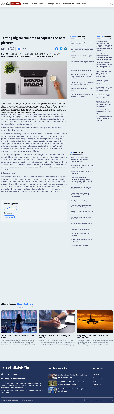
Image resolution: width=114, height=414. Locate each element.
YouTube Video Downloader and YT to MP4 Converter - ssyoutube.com (81, 195)
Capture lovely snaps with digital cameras (82, 93)
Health (41, 4)
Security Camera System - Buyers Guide (82, 57)
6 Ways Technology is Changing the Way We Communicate (81, 221)
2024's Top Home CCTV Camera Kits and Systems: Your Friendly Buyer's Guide (81, 50)
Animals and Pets (68, 4)
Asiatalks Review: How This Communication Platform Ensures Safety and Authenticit (104, 113)
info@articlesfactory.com (14, 389)
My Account (97, 385)
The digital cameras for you (80, 209)
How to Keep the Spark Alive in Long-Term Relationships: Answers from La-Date (104, 80)
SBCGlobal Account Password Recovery (81, 244)
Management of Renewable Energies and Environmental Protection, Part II (80, 164)
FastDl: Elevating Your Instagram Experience (82, 250)
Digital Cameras (76, 69)
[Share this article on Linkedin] (65, 48)
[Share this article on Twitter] (61, 48)
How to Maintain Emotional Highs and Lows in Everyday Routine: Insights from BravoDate (103, 58)
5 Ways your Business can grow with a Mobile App (81, 177)
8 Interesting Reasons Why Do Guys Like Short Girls (104, 121)
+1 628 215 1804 (9, 385)
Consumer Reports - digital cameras (80, 64)
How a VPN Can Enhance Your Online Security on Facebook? (81, 171)
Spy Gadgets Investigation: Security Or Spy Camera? (80, 43)
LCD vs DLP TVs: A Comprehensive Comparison (82, 233)
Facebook (76, 411)
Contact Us (97, 396)
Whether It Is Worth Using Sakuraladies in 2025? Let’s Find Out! (103, 105)
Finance (34, 4)
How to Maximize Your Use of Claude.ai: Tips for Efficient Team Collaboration (82, 203)
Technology (50, 4)
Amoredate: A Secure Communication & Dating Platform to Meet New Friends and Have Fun (104, 69)
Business (26, 4)
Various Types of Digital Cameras (82, 73)
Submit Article (81, 4)
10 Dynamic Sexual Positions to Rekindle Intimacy (103, 88)
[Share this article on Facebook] (56, 48)
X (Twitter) (86, 411)
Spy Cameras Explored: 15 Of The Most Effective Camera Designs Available (82, 79)
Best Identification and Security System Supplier (81, 227)
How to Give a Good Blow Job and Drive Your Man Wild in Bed (104, 129)
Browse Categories (100, 389)
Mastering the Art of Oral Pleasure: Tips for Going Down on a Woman (103, 96)
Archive (96, 392)
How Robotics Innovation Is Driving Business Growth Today (81, 215)
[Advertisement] (57, 20)
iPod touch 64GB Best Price (80, 256)
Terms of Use (97, 411)
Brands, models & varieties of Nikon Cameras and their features (82, 87)
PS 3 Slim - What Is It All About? (81, 239)
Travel (58, 4)
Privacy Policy (109, 411)
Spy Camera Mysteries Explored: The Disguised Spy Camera (81, 99)
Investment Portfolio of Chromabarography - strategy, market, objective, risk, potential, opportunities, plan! (82, 186)
